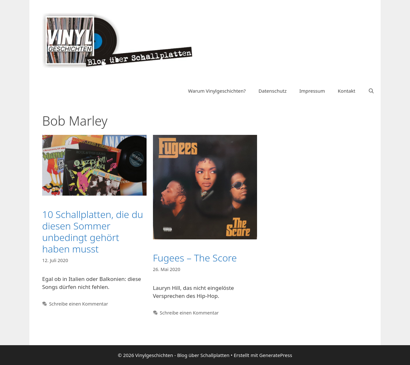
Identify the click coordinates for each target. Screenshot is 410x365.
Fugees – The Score (195, 257)
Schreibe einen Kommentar (78, 304)
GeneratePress (275, 355)
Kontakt (346, 91)
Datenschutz (273, 91)
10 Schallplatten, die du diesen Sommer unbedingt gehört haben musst (92, 231)
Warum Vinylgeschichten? (217, 91)
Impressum (312, 91)
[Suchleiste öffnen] (371, 90)
